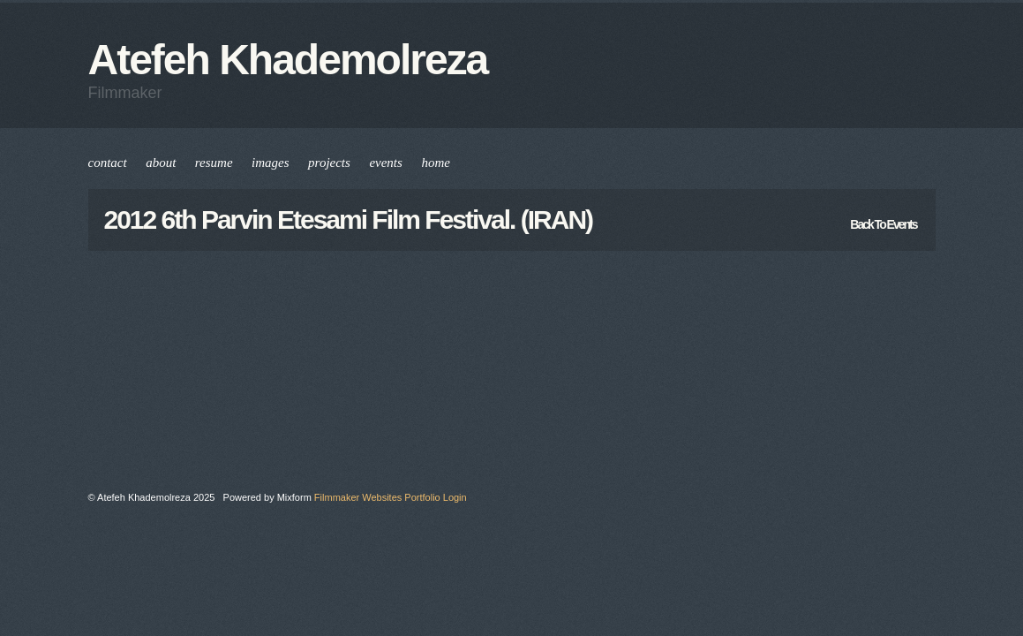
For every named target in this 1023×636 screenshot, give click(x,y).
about (161, 162)
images (271, 162)
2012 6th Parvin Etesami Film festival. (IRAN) (348, 219)
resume (214, 162)
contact (107, 162)
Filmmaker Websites (358, 497)
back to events (883, 224)
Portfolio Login (435, 497)
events (385, 162)
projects (329, 162)
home (435, 162)
